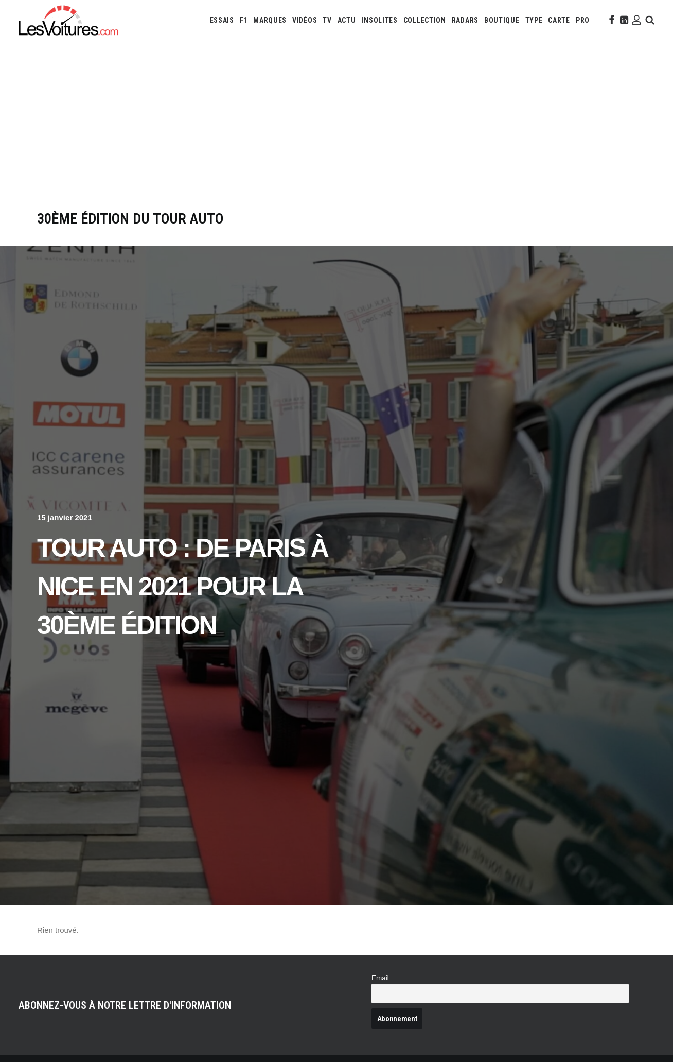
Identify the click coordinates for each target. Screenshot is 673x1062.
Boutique (502, 20)
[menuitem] (222, 20)
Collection (424, 20)
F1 (243, 20)
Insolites (379, 20)
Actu (347, 20)
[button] (610, 20)
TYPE (534, 20)
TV (327, 20)
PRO (583, 20)
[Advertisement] (336, 133)
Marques (270, 20)
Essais (222, 20)
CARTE (559, 20)
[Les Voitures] (69, 20)
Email (380, 978)
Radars (465, 20)
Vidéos (304, 20)
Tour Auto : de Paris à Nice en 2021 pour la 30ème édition (182, 587)
